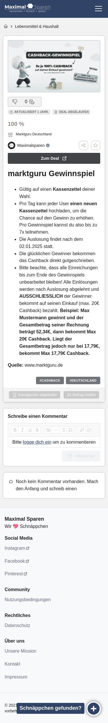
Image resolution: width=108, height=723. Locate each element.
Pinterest (14, 573)
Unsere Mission (20, 651)
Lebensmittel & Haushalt (37, 26)
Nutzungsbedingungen (28, 599)
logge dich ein (37, 442)
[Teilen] (83, 145)
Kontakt (12, 664)
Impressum (16, 676)
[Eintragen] (93, 708)
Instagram (15, 548)
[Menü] (98, 9)
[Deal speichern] (95, 145)
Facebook (15, 561)
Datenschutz (17, 625)
